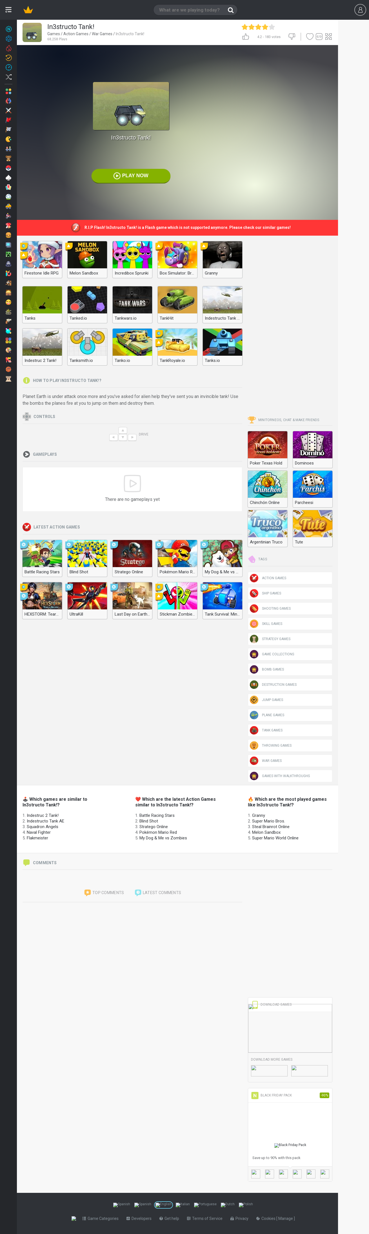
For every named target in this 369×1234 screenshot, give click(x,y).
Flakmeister (37, 838)
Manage (287, 1218)
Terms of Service (206, 1218)
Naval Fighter (39, 832)
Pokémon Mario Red (158, 832)
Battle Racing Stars (157, 815)
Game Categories (102, 1218)
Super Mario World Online (275, 838)
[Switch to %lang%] (122, 1205)
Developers (140, 1218)
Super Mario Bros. (268, 821)
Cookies (267, 1218)
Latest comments (157, 893)
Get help (170, 1218)
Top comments (104, 893)
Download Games (271, 1005)
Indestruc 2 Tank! (43, 815)
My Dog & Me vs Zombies (163, 838)
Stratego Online (153, 826)
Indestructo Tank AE (45, 821)
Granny (258, 815)
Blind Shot (148, 821)
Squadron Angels (42, 826)
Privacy (241, 1218)
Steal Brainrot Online (271, 826)
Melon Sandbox (266, 832)
